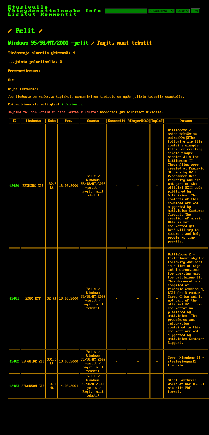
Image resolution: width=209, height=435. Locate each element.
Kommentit (59, 14)
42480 (14, 186)
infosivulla (72, 104)
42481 (14, 299)
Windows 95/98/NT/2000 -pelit (48, 43)
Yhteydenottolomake (44, 11)
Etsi (195, 11)
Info (93, 11)
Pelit (25, 31)
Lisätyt (22, 14)
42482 (14, 361)
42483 (14, 386)
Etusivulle (28, 7)
